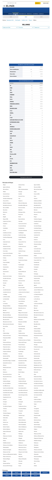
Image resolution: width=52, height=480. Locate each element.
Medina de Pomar (6, 312)
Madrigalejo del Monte (22, 305)
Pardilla (4, 340)
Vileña (4, 433)
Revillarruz (5, 372)
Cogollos (35, 246)
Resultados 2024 (22, 13)
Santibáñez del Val (6, 394)
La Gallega (5, 294)
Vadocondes (5, 417)
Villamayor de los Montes (8, 445)
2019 (11, 16)
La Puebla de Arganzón (38, 294)
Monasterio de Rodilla (22, 321)
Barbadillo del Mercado (22, 205)
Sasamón (36, 397)
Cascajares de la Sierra (38, 230)
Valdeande (20, 417)
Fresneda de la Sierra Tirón (39, 257)
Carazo (4, 225)
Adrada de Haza (21, 184)
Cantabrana (36, 223)
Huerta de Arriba (21, 280)
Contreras (20, 248)
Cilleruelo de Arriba (6, 246)
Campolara (5, 223)
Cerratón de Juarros (38, 241)
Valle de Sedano (37, 424)
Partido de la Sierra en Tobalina (24, 340)
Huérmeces (5, 280)
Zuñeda (35, 465)
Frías (19, 262)
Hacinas (35, 271)
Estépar (35, 255)
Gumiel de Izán (6, 271)
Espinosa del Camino (7, 255)
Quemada (20, 353)
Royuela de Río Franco (7, 376)
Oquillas (20, 330)
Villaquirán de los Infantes (39, 452)
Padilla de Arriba (21, 333)
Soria (16, 475)
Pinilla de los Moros (6, 349)
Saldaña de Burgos (6, 381)
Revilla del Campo (37, 369)
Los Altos (35, 301)
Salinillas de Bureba (22, 381)
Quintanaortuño (37, 356)
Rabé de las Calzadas (22, 365)
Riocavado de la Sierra (7, 374)
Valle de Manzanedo (22, 422)
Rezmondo (36, 372)
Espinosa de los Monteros (23, 255)
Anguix (35, 191)
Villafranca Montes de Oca (39, 436)
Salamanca (45, 472)
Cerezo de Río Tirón (22, 241)
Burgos (35, 216)
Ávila (7, 472)
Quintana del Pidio (6, 356)
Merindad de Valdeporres (8, 317)
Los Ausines (5, 303)
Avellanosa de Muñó (38, 200)
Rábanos (4, 365)
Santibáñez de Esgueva (38, 392)
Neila (4, 328)
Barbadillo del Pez (37, 205)
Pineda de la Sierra (6, 346)
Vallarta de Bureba (22, 420)
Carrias (4, 230)
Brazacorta (20, 214)
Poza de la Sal (36, 349)
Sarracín (20, 397)
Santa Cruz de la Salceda (38, 385)
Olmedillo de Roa (21, 328)
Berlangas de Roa (21, 212)
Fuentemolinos (6, 267)
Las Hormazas (36, 296)
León (26, 472)
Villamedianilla (6, 447)
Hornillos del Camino (7, 278)
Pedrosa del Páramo (7, 342)
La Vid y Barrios (37, 299)
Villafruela (5, 438)
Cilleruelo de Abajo (37, 244)
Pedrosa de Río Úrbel (38, 342)
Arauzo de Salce (6, 196)
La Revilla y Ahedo (6, 296)
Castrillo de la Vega (22, 235)
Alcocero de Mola (37, 187)
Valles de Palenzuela (7, 431)
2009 (41, 16)
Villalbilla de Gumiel (6, 442)
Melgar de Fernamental (22, 312)
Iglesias (35, 285)
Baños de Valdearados (22, 203)
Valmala (35, 431)
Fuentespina (36, 267)
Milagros (35, 317)
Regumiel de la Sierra (38, 367)
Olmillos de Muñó (37, 328)
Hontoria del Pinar (21, 276)
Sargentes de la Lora (7, 397)
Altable (4, 191)
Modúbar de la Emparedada (39, 319)
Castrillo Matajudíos (22, 237)
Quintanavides (36, 358)
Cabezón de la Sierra (7, 221)
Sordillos (20, 399)
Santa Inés (36, 388)
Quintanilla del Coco (38, 360)
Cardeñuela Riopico (37, 228)
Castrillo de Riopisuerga (7, 237)
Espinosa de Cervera (38, 253)
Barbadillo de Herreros (7, 205)
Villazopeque (36, 458)
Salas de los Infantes (38, 378)
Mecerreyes (36, 310)
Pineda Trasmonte (21, 346)
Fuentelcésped (21, 264)
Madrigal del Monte (6, 305)
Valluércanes (20, 431)
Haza (4, 273)
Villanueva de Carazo (22, 449)
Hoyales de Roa (37, 278)
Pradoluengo (20, 351)
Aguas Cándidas (37, 184)
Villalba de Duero (21, 440)
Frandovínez (20, 257)
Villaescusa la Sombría (7, 436)
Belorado (35, 209)
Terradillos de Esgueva (7, 406)
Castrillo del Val (37, 235)
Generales (41, 13)
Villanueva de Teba (6, 452)
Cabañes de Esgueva (38, 219)
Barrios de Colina (21, 207)
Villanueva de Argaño (7, 449)
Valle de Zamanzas (22, 429)
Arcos (35, 196)
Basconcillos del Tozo (38, 207)
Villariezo (20, 454)
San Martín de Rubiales (38, 383)
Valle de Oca (5, 424)
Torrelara (5, 410)
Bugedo (4, 216)
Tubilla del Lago (21, 415)
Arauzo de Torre (21, 196)
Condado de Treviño (7, 248)
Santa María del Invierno (23, 390)
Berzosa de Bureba (37, 212)
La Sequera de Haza (22, 296)
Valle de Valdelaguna (38, 426)
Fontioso (4, 257)
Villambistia (36, 445)
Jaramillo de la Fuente (38, 287)
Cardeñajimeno (21, 228)
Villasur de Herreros (7, 456)
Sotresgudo (20, 401)
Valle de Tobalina (6, 426)
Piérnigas (36, 344)
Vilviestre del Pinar (6, 463)
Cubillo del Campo (21, 251)
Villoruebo (20, 461)
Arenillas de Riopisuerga (7, 198)
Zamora (35, 475)
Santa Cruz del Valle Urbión (8, 388)
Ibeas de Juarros (37, 283)
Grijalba (19, 269)
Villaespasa (20, 436)
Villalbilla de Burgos (37, 440)
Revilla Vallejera (21, 372)
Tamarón (4, 404)
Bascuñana (5, 209)
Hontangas (36, 273)
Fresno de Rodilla (6, 262)
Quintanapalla (5, 358)
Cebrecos (36, 239)
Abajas (4, 184)
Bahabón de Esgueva (7, 203)
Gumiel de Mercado (22, 271)
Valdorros (5, 420)
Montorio (20, 324)
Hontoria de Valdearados (38, 276)
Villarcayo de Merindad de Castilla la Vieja (10, 454)
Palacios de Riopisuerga (23, 335)
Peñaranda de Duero (7, 344)
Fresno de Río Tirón (37, 260)
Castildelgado (21, 232)
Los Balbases (20, 303)
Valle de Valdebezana (22, 426)
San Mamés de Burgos (22, 383)
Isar (3, 287)
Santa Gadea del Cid (22, 388)
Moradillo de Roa (37, 324)
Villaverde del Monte (38, 456)
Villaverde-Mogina (6, 458)
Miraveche (20, 319)
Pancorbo (36, 337)
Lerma (4, 301)
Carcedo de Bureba (22, 225)
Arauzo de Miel (37, 193)
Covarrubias (5, 251)
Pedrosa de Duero (37, 340)
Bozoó (4, 214)
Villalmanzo (36, 442)
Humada (4, 283)
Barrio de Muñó (6, 207)
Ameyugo (20, 191)
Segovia (7, 475)
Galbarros (5, 269)
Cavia (4, 239)
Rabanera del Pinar (37, 362)
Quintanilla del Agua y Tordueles (9, 360)
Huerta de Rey (36, 280)
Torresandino (36, 410)
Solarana (4, 399)
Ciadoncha (5, 244)
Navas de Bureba (21, 326)
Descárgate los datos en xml (26, 177)
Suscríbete (38, 3)
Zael (35, 463)
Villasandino (36, 454)
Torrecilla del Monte (22, 408)
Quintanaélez (20, 356)
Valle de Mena (36, 422)
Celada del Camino (6, 241)
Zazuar (19, 465)
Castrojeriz (36, 237)
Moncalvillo (36, 321)
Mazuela (20, 310)
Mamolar (35, 308)
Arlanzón (35, 198)
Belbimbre (20, 209)
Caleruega (20, 221)
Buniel (19, 216)
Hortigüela (20, 278)
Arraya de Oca (6, 200)
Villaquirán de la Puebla (22, 452)
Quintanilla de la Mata (22, 360)
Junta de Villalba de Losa (38, 289)
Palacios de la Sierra (7, 335)
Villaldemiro (20, 442)
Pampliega (20, 337)
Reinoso (4, 369)
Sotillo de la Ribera (37, 399)
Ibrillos (4, 285)
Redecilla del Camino (7, 367)
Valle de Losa (5, 422)
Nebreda (35, 326)
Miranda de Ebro (6, 319)
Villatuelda (20, 456)
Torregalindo (36, 408)
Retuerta (20, 369)
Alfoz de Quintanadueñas (23, 189)
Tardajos (20, 404)
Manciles (4, 310)
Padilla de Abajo (6, 333)
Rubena (19, 376)
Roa (19, 374)
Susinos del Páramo (38, 401)
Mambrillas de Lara (22, 308)
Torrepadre (20, 410)
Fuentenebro (20, 267)
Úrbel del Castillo (37, 415)
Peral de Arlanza (21, 344)
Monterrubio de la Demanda (8, 324)
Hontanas (20, 273)
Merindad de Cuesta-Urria (39, 312)
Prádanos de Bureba (7, 351)
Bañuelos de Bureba (38, 203)
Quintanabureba (37, 353)
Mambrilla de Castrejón (7, 308)
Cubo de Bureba (37, 251)
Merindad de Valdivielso (22, 317)
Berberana (5, 212)
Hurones (20, 283)
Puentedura (5, 353)
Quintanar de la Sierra (22, 358)
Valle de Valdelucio (6, 429)
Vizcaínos (20, 463)
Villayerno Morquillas (22, 458)
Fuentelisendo (36, 264)
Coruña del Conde (37, 248)
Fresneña (5, 260)
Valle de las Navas (37, 420)
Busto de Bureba (21, 219)
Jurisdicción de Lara (7, 292)
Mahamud (36, 305)
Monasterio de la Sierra (7, 321)
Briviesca (35, 214)
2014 (26, 16)
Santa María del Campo (7, 390)
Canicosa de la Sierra (22, 223)
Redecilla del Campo (22, 367)
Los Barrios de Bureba (38, 303)
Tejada (35, 404)
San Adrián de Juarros (38, 381)
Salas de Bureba (21, 378)
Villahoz (4, 440)
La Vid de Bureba (21, 299)
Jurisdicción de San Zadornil (23, 292)
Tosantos (20, 413)
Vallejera (35, 429)
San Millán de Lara (6, 385)
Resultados (15, 13)
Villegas (4, 461)
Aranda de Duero (6, 193)
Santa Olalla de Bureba (22, 392)
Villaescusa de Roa (37, 433)
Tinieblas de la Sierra (22, 406)
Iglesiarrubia (20, 285)
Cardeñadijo (5, 228)
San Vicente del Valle (38, 394)
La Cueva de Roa (37, 292)
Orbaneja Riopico (37, 330)
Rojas (35, 374)
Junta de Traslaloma (22, 289)
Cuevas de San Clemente (8, 253)
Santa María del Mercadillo (39, 390)
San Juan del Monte (7, 383)
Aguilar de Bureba (6, 187)
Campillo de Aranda (37, 221)
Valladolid (26, 475)
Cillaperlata (20, 244)
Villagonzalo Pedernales (38, 438)
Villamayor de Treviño (22, 445)
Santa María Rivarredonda (8, 392)
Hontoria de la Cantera (7, 276)
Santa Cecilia (20, 385)
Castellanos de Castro (7, 232)
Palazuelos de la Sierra (38, 335)
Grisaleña (36, 269)
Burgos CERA (5, 219)
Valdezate (36, 417)
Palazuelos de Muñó (7, 337)
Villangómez (36, 447)
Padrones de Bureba (38, 333)
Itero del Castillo (21, 287)
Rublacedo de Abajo (38, 376)
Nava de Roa (5, 326)
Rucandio (5, 378)
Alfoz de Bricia (6, 189)
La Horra (20, 294)
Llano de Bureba (21, 301)
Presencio (36, 351)
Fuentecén (5, 264)
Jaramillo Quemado (7, 289)
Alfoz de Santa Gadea (38, 189)
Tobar (35, 406)
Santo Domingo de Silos (23, 394)
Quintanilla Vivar (21, 362)
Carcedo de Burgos (37, 225)
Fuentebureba (36, 262)
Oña (4, 330)
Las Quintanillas (6, 299)
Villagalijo (20, 438)
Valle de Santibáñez (22, 424)
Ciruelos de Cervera (22, 246)
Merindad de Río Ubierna (23, 314)
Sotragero (5, 401)
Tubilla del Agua (6, 415)
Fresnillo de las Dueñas (22, 260)
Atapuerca (20, 200)
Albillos (19, 187)
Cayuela (20, 239)
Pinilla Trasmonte (21, 349)
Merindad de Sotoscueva (38, 314)
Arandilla (20, 193)
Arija (19, 198)
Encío (19, 253)
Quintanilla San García (7, 362)
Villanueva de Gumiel (38, 449)
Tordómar (5, 408)
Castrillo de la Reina (7, 235)
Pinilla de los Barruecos (38, 346)
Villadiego (20, 433)
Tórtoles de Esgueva (7, 413)
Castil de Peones (37, 232)
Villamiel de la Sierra (22, 447)
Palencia (35, 472)
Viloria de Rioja (37, 461)
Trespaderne (36, 413)
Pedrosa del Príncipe (22, 342)
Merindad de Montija (7, 314)
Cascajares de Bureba (22, 230)
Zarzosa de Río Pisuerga (7, 465)
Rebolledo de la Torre (38, 365)
